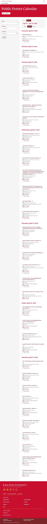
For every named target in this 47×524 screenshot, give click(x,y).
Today (28, 20)
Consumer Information (27, 520)
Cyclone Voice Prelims (28, 78)
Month (34, 26)
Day (25, 26)
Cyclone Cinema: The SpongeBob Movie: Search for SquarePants (33, 279)
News (4, 506)
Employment (26, 504)
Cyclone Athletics (27, 499)
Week (29, 26)
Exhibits (4, 493)
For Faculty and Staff (12, 493)
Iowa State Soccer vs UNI (29, 432)
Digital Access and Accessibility (29, 519)
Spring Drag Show (27, 444)
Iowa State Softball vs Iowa (29, 65)
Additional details (26, 41)
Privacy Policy (5, 519)
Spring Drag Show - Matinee (30, 408)
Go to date (4, 31)
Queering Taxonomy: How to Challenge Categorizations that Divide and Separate (33, 228)
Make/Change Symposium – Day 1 (31, 133)
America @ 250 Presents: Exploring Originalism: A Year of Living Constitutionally (33, 91)
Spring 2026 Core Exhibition (30, 50)
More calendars (6, 13)
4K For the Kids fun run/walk (30, 385)
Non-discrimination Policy (7, 520)
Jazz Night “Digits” (28, 201)
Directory (5, 504)
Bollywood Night (27, 34)
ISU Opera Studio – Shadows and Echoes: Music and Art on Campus (33, 106)
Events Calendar (5, 3)
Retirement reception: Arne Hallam (31, 420)
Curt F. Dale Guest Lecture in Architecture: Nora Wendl (32, 307)
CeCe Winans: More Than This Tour (31, 264)
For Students (19, 493)
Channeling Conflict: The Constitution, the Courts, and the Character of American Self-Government (33, 188)
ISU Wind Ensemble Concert (30, 333)
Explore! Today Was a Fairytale (30, 373)
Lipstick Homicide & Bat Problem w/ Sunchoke (33, 344)
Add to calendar (26, 40)
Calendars (4, 26)
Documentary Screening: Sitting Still (32, 157)
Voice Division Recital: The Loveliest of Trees (33, 291)
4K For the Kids (27, 396)
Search (3, 21)
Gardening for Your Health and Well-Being (33, 252)
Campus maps (6, 499)
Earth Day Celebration (28, 145)
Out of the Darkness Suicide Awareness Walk (33, 361)
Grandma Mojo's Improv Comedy (31, 211)
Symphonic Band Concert (29, 470)
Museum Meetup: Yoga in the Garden (32, 240)
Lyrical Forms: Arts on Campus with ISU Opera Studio (33, 117)
